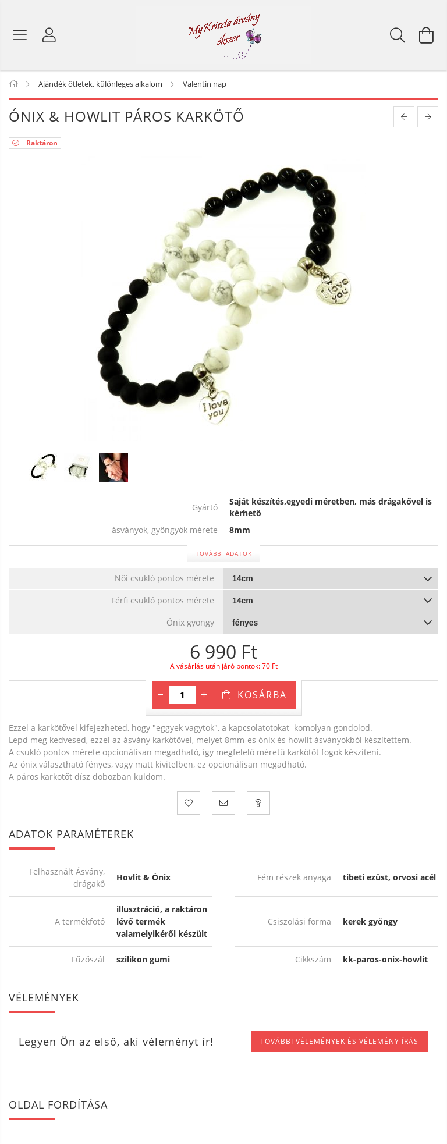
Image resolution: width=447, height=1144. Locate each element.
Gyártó (205, 508)
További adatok (224, 553)
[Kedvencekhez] (188, 803)
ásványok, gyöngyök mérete (165, 530)
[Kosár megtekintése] (426, 34)
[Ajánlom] (223, 803)
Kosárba (262, 694)
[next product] (427, 116)
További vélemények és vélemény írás (339, 1041)
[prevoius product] (403, 116)
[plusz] (204, 695)
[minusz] (160, 695)
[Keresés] (397, 34)
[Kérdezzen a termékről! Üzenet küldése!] (258, 803)
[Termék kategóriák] (20, 34)
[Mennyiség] (182, 695)
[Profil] (49, 34)
